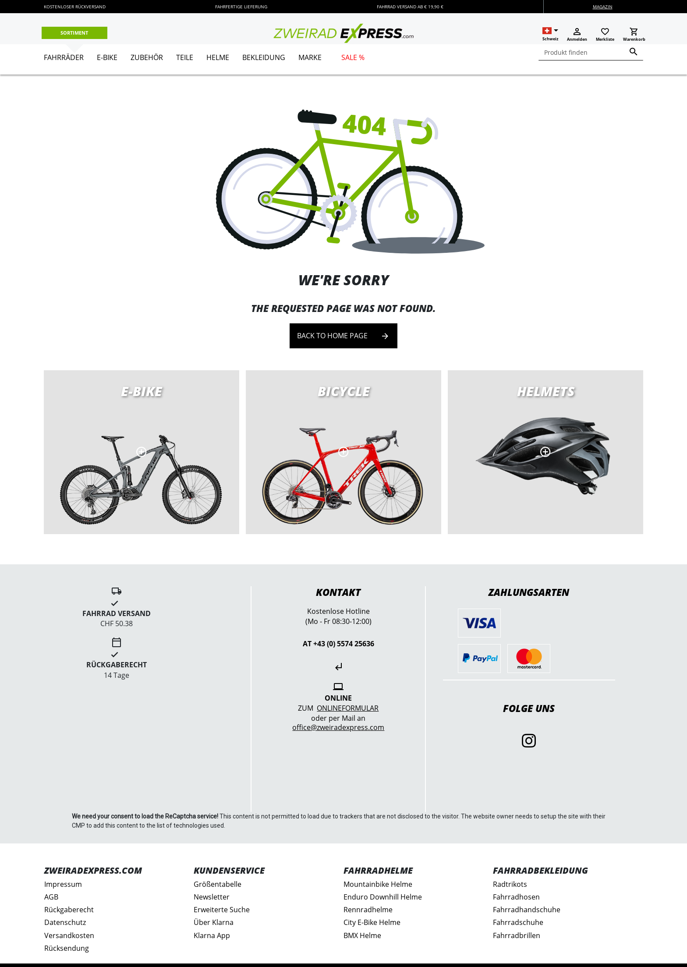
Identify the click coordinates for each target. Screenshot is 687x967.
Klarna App (212, 935)
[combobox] (590, 52)
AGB (51, 897)
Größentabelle (217, 884)
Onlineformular (348, 708)
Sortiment (74, 32)
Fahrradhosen (516, 897)
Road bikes (343, 452)
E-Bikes (141, 452)
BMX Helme (362, 935)
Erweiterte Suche (222, 909)
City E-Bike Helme (372, 922)
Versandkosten (69, 935)
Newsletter (212, 897)
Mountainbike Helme (378, 884)
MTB (545, 452)
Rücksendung (66, 948)
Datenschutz (65, 922)
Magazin (603, 7)
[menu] (340, 59)
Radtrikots (510, 884)
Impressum (63, 884)
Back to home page (343, 336)
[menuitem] (63, 60)
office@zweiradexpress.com (338, 727)
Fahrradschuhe (518, 922)
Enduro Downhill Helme (383, 897)
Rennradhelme (368, 909)
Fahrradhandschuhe (526, 909)
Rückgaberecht (69, 909)
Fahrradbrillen (516, 935)
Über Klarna (214, 922)
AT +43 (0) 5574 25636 (338, 643)
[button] (550, 34)
